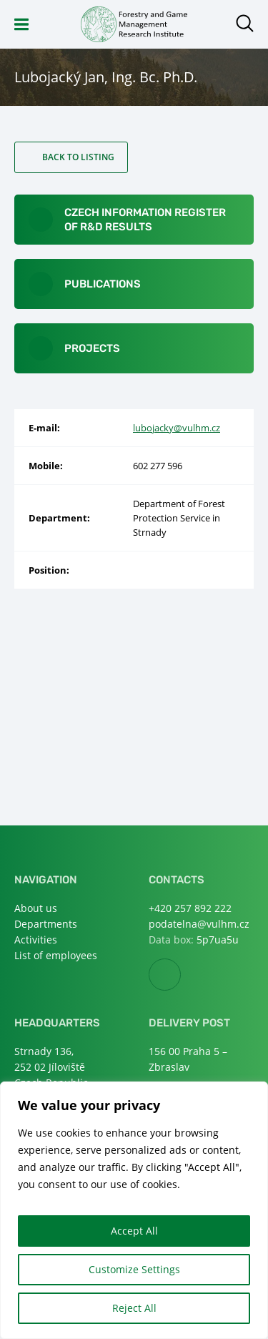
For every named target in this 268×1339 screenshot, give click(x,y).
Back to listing (78, 157)
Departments (45, 924)
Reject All (134, 1308)
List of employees (55, 955)
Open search (245, 23)
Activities (35, 939)
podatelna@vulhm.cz (199, 924)
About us (35, 908)
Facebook (180, 975)
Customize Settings (134, 1269)
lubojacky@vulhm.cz (176, 427)
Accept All (134, 1230)
